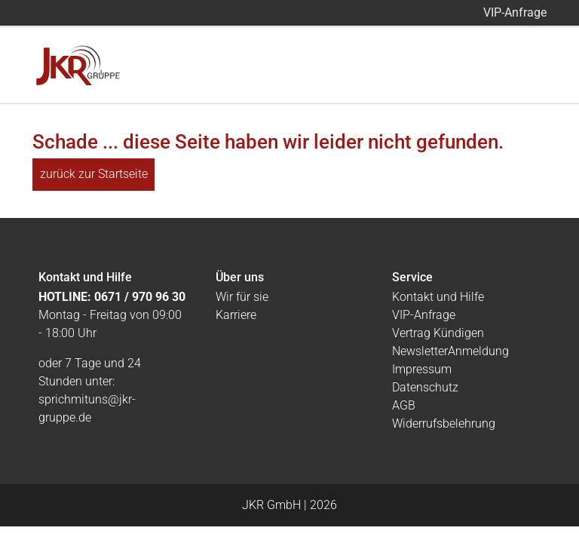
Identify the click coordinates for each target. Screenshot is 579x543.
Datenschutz (425, 387)
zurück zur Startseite (94, 174)
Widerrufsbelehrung (443, 423)
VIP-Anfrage (515, 12)
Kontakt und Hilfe (438, 297)
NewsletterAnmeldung (450, 351)
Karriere (236, 315)
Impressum (422, 369)
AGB (403, 405)
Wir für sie (242, 297)
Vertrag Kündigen (438, 333)
